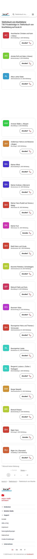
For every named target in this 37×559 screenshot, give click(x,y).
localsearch (30, 554)
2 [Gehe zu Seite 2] (14, 475)
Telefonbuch (13, 481)
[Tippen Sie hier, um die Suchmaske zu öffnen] (20, 14)
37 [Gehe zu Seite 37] (27, 475)
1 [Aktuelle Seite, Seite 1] (8, 475)
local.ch (4, 481)
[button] (18, 39)
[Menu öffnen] (33, 14)
